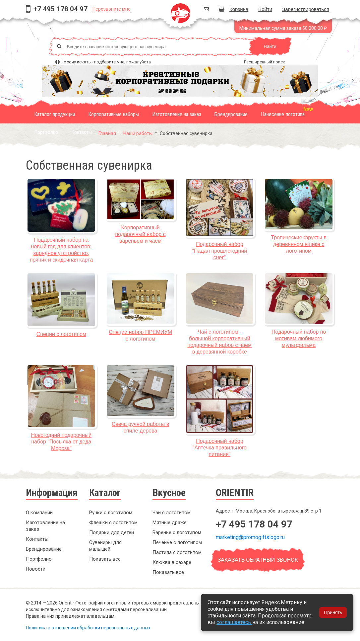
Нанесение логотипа (283, 114)
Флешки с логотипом (113, 522)
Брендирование (231, 114)
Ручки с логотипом (110, 513)
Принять (333, 612)
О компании (39, 513)
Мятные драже (169, 522)
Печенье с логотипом (177, 542)
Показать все (105, 559)
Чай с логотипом (171, 513)
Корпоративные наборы (113, 114)
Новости (35, 569)
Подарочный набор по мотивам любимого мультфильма (298, 338)
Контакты (81, 132)
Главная (107, 133)
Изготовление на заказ (176, 114)
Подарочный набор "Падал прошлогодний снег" (219, 250)
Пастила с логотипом (177, 552)
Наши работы (137, 133)
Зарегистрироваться (305, 9)
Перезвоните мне (111, 9)
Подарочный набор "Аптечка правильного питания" (220, 447)
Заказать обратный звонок (257, 559)
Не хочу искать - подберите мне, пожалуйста (106, 61)
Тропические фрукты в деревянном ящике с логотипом (299, 244)
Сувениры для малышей (105, 545)
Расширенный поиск (264, 61)
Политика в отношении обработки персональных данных (88, 627)
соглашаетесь (234, 622)
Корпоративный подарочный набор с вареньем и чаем (140, 234)
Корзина (233, 9)
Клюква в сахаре (171, 562)
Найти (270, 46)
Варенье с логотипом (176, 532)
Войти (265, 9)
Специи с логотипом (61, 334)
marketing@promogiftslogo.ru (250, 537)
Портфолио (46, 132)
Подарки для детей (111, 532)
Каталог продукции (54, 114)
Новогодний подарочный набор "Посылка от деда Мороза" (61, 441)
